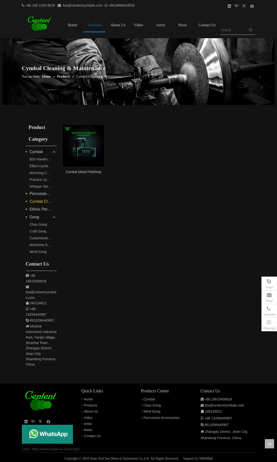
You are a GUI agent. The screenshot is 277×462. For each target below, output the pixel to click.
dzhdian (207, 458)
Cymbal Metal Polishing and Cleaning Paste (83, 172)
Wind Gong (38, 252)
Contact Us (92, 436)
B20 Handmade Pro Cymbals (43, 159)
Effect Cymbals (41, 166)
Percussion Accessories (43, 194)
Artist (88, 424)
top (269, 443)
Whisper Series (41, 186)
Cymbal (36, 152)
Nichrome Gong (42, 245)
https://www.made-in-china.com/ (56, 449)
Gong (34, 217)
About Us (91, 411)
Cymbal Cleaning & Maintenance (43, 201)
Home (88, 399)
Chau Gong (38, 224)
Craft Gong (38, 231)
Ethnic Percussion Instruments (43, 209)
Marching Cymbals (43, 173)
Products (90, 405)
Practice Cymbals (43, 180)
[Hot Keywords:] (250, 30)
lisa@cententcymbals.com (83, 5)
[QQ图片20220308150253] (47, 434)
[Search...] (233, 30)
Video (88, 418)
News (88, 430)
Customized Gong (43, 238)
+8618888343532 (121, 5)
